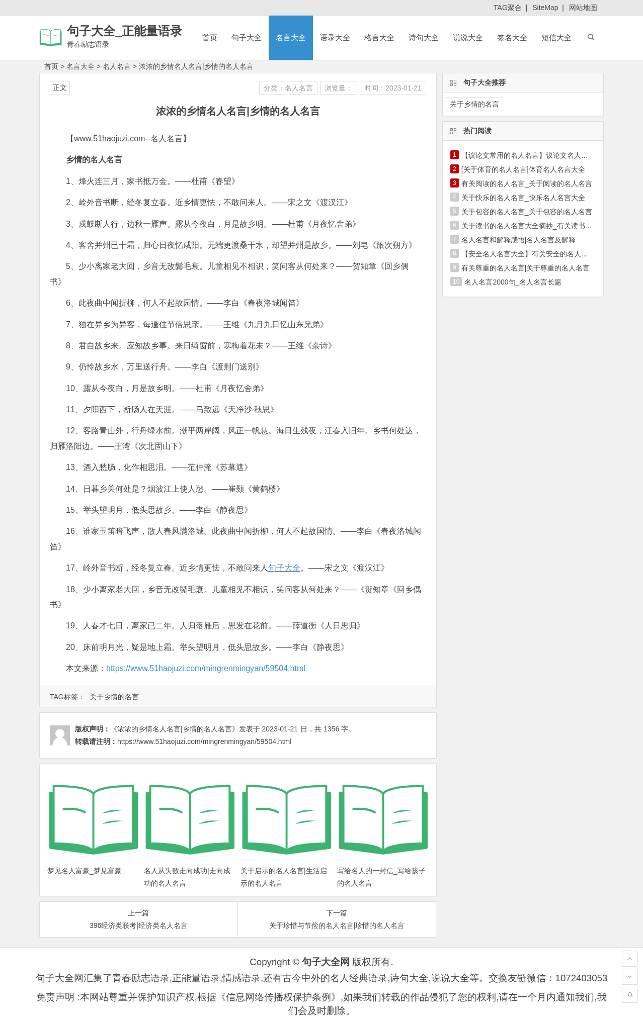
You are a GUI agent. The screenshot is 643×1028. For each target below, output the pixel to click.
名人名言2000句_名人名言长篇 (512, 282)
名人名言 (117, 66)
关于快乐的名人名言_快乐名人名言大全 (523, 198)
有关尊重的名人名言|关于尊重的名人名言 (525, 268)
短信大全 (556, 37)
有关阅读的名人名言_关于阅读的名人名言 (526, 183)
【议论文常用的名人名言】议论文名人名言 (528, 155)
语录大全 (335, 37)
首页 (209, 37)
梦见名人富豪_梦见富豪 (84, 871)
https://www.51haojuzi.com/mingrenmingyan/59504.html (205, 668)
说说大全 (468, 37)
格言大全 (379, 37)
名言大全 (291, 37)
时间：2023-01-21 (393, 88)
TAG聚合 (508, 8)
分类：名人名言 (288, 88)
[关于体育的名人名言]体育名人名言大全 (523, 169)
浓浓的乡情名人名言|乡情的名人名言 (196, 66)
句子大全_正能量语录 (124, 31)
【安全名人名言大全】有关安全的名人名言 (528, 254)
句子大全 (246, 37)
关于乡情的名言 (114, 697)
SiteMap (545, 8)
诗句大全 (424, 37)
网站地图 (583, 8)
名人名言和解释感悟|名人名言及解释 (518, 240)
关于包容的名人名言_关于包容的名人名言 (526, 212)
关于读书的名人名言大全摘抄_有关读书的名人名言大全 (547, 226)
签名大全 (512, 37)
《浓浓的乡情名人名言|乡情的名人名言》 (174, 729)
